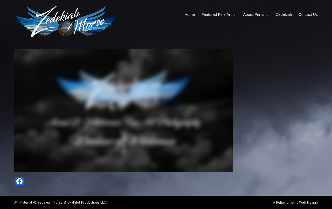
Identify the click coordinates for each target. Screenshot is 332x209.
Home (189, 14)
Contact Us (308, 14)
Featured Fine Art (216, 14)
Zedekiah (284, 14)
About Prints (253, 14)
